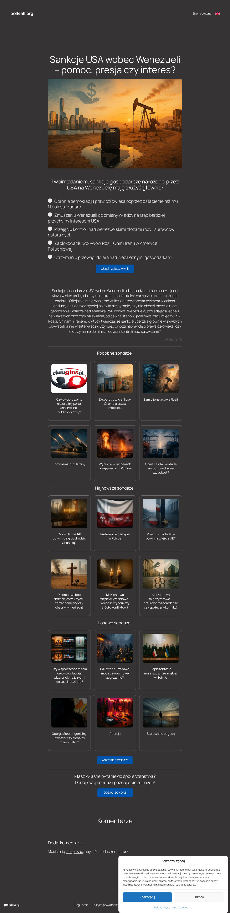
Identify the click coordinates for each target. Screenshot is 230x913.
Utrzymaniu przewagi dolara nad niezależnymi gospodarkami (110, 257)
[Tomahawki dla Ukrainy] (69, 447)
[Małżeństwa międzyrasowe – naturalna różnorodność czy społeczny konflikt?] (161, 584)
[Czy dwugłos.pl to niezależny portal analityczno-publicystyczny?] (69, 389)
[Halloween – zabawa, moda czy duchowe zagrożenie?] (115, 657)
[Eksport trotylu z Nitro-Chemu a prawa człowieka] (115, 387)
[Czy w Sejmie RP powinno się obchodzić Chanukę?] (69, 522)
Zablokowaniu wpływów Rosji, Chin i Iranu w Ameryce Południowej (102, 246)
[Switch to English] (217, 13)
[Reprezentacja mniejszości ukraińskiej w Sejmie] (161, 657)
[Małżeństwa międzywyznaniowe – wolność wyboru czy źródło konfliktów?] (115, 584)
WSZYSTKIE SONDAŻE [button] (115, 760)
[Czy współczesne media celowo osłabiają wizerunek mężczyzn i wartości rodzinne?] (69, 659)
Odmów (199, 903)
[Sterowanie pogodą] (161, 717)
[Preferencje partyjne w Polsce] (115, 520)
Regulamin (81, 905)
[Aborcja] (115, 717)
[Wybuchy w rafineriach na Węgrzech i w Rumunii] (115, 450)
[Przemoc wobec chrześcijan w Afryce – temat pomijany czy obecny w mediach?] (69, 584)
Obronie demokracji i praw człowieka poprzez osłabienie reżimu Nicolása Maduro (113, 204)
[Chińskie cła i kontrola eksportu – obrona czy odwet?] (161, 452)
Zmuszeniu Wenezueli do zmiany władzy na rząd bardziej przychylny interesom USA (106, 218)
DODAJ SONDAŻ (115, 792)
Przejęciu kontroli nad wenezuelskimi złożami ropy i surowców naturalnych (111, 232)
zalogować (74, 851)
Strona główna (201, 13)
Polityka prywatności (105, 905)
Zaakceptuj (147, 903)
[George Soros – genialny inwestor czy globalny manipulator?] (69, 721)
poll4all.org (21, 13)
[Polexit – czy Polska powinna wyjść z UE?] (161, 520)
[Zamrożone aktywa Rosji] (161, 383)
